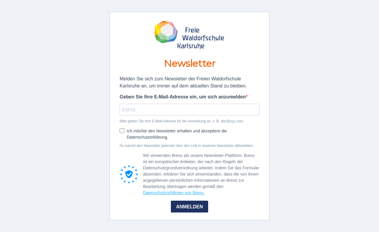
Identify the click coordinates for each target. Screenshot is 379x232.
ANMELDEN (189, 206)
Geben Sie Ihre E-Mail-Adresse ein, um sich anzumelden (183, 96)
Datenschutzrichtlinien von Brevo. (174, 192)
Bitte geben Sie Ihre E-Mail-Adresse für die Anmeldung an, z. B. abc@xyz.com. (182, 121)
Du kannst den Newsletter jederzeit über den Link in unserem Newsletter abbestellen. (187, 146)
